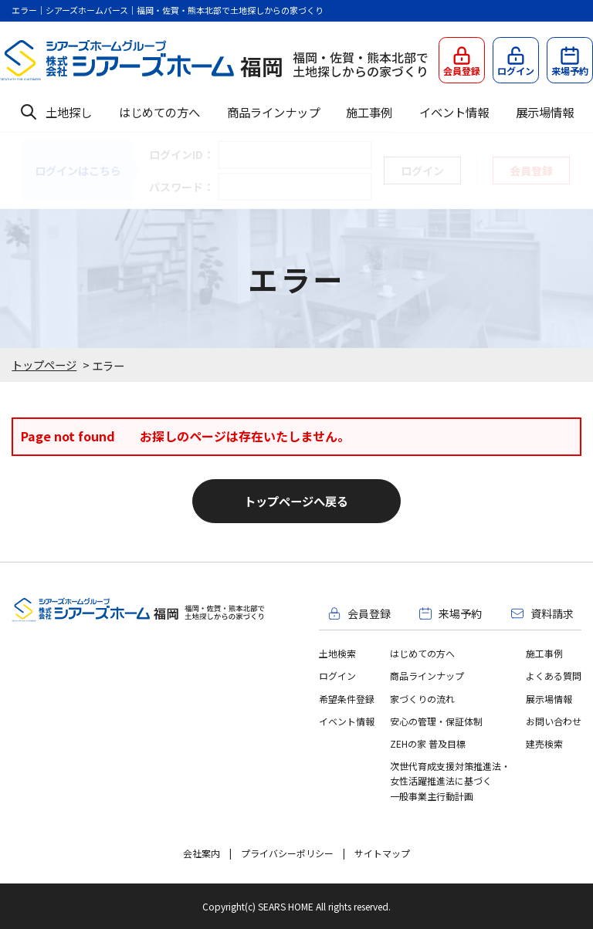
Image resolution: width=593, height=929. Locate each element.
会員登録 (531, 170)
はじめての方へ (159, 111)
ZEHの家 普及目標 (428, 743)
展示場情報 (545, 111)
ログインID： (181, 154)
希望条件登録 (346, 698)
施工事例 (369, 111)
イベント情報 (454, 111)
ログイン (337, 675)
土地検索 (337, 653)
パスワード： (181, 186)
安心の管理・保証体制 (436, 721)
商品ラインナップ (273, 111)
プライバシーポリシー (287, 853)
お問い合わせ (553, 721)
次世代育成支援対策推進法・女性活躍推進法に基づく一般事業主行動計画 (450, 780)
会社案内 (201, 853)
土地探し (69, 111)
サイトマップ (382, 853)
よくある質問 (553, 675)
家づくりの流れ (422, 698)
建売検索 (544, 743)
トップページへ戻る (296, 500)
